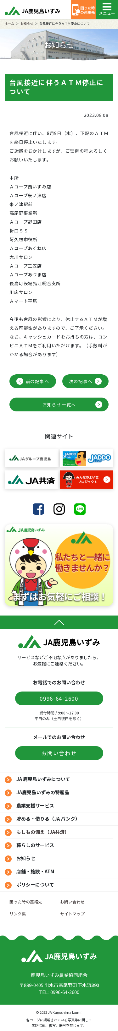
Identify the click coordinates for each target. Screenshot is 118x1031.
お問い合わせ (58, 753)
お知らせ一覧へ (59, 404)
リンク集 (17, 914)
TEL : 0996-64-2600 (59, 992)
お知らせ (26, 23)
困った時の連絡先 (25, 902)
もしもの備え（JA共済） (42, 831)
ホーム (9, 23)
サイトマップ (72, 914)
